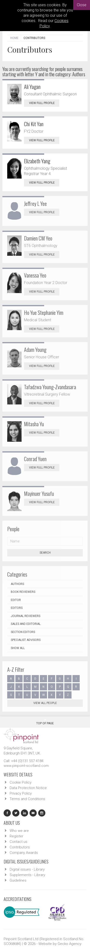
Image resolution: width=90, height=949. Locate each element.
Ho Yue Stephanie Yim (43, 312)
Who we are (19, 831)
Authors (17, 584)
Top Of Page (45, 721)
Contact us (18, 842)
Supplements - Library (27, 875)
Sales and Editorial (26, 624)
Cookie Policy (20, 782)
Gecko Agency (69, 944)
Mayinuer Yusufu (39, 493)
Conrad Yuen (35, 459)
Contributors (20, 847)
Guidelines (18, 880)
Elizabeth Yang (37, 161)
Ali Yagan (32, 86)
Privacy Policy (21, 793)
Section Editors (23, 632)
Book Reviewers (23, 592)
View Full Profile (44, 103)
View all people (45, 703)
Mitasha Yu (34, 424)
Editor (16, 600)
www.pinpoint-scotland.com (26, 766)
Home (14, 38)
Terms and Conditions (27, 799)
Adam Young (35, 349)
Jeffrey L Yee (35, 203)
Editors (17, 608)
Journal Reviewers (25, 616)
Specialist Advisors (26, 640)
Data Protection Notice (28, 788)
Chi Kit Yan (33, 124)
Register (16, 836)
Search (45, 552)
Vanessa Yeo (35, 275)
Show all (18, 648)
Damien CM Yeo (38, 238)
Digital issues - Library (27, 869)
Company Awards (24, 853)
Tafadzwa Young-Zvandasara (50, 387)
